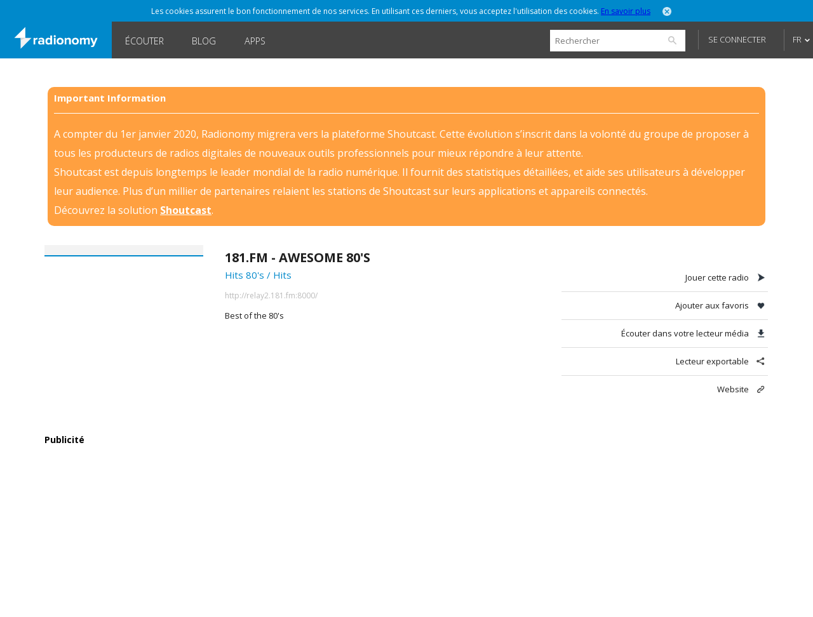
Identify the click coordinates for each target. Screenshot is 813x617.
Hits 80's (244, 275)
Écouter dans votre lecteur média (685, 333)
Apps (255, 41)
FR (797, 39)
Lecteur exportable (712, 361)
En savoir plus (625, 11)
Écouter (144, 41)
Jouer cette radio (717, 277)
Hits (282, 275)
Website (733, 389)
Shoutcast (186, 210)
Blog (204, 41)
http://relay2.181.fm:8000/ (271, 295)
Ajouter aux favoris (712, 305)
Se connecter (737, 39)
